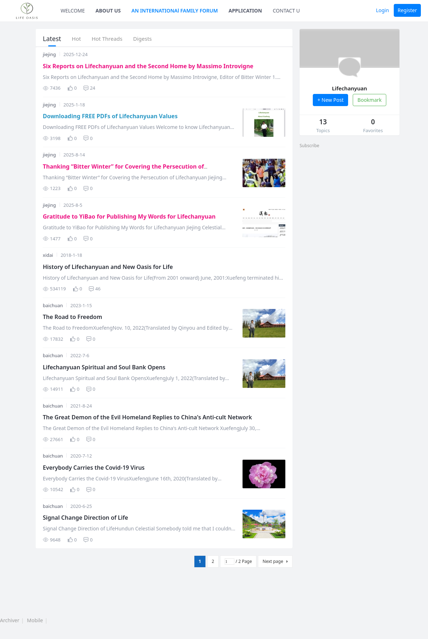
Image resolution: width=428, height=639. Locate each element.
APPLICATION (245, 10)
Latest (52, 38)
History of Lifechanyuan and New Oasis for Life (108, 267)
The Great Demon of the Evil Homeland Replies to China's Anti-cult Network (147, 417)
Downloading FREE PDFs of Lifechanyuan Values (110, 116)
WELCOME (73, 10)
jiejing (49, 54)
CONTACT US (288, 10)
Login (382, 10)
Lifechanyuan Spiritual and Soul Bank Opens (104, 367)
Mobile (35, 620)
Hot (76, 38)
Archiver (9, 620)
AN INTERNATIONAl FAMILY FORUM (175, 10)
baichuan (53, 305)
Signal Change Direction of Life (85, 517)
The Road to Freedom (72, 317)
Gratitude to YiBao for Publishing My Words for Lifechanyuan (129, 216)
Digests (142, 38)
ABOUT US (108, 10)
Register (407, 10)
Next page (273, 561)
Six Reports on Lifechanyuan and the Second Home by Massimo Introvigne (148, 66)
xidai (48, 255)
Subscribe (309, 146)
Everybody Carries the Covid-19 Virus (94, 467)
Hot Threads (107, 38)
